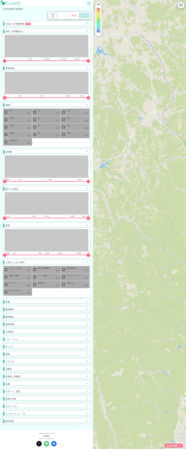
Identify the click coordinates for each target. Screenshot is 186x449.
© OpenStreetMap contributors (176, 448)
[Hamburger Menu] (89, 3)
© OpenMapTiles (162, 448)
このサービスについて (46, 433)
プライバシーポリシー (46, 439)
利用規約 (46, 436)
